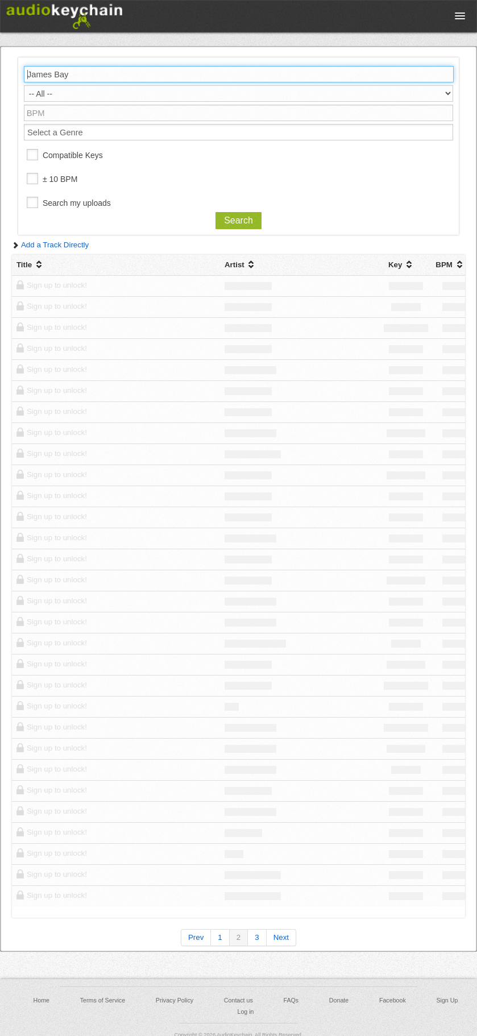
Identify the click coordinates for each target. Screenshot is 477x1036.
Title (30, 264)
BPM (449, 264)
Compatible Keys (73, 155)
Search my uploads (77, 203)
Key (401, 264)
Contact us (238, 1000)
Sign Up (447, 1000)
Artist (241, 264)
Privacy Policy (174, 1000)
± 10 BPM (60, 179)
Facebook (392, 1000)
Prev (196, 937)
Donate (339, 1000)
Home (41, 1000)
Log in (245, 1011)
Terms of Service (102, 1000)
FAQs (291, 1000)
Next (281, 937)
